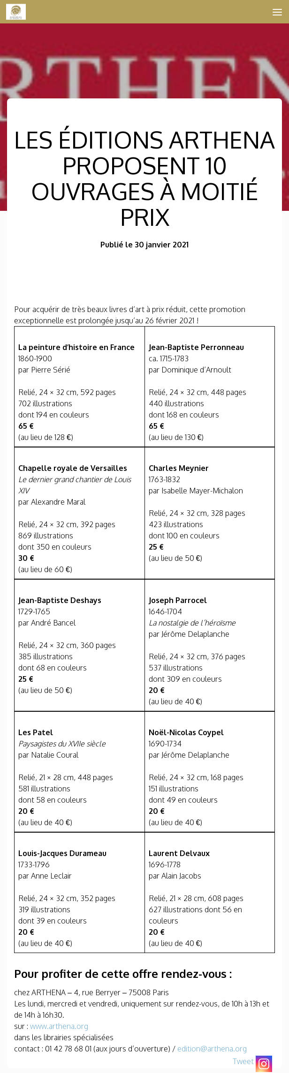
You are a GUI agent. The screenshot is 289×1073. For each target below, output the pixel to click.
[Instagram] (264, 1064)
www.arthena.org (59, 1026)
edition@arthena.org (212, 1048)
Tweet (243, 1061)
